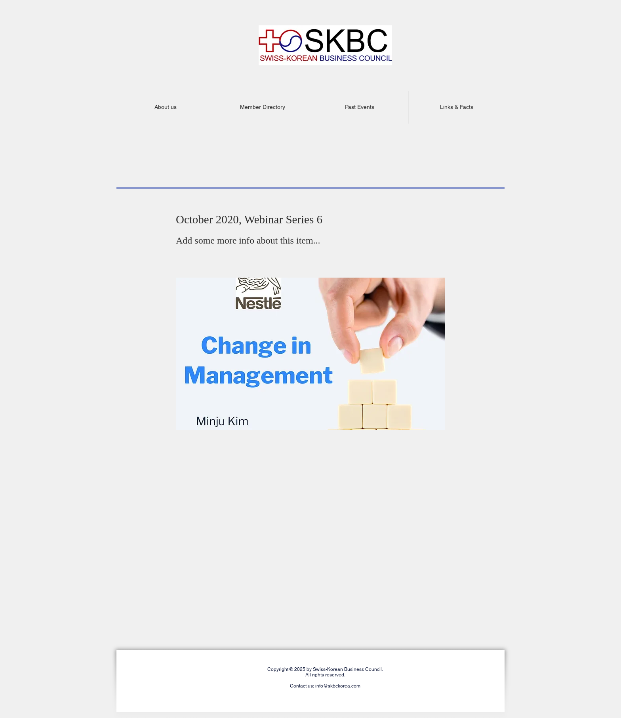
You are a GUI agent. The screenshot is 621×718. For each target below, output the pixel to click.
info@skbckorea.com (337, 686)
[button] (165, 107)
